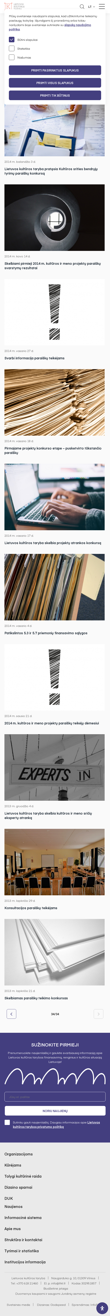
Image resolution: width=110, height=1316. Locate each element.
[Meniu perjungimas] (102, 6)
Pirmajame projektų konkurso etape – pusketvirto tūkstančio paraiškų (52, 450)
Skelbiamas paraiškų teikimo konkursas (36, 998)
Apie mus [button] (12, 1228)
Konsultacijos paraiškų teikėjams (30, 908)
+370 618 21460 (27, 1283)
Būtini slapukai (23, 39)
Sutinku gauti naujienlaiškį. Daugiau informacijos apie (52, 1124)
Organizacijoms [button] (18, 1153)
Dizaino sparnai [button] (18, 1187)
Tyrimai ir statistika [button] (21, 1250)
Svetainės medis (18, 1305)
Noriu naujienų (55, 1111)
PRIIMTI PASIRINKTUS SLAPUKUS (55, 70)
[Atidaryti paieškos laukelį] (82, 7)
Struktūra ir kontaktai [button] (23, 1239)
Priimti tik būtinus (55, 95)
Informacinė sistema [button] (23, 1217)
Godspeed (58, 1305)
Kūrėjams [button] (12, 1164)
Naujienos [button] (13, 1206)
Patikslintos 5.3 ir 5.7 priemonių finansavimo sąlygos (45, 633)
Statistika (19, 48)
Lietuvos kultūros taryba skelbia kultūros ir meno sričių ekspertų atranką (48, 815)
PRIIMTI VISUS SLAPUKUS (54, 83)
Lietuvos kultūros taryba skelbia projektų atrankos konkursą (52, 543)
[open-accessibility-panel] (102, 1308)
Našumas (20, 57)
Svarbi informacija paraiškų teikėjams (34, 358)
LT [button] (90, 6)
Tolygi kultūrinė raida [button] (23, 1176)
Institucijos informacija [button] (25, 1261)
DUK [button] (8, 1198)
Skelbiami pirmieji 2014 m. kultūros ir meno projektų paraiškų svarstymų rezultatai (52, 265)
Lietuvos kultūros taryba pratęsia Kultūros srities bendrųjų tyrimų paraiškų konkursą (51, 171)
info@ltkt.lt (58, 1283)
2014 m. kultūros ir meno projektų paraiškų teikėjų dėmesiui (51, 723)
